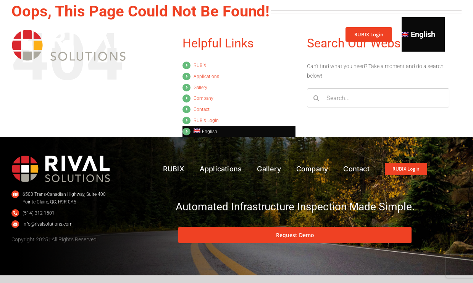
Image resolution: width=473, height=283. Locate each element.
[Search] (316, 97)
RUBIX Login (206, 120)
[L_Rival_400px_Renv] (60, 158)
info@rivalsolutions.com (48, 224)
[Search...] (378, 97)
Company (203, 98)
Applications (206, 76)
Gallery (200, 87)
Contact (202, 109)
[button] (448, 34)
